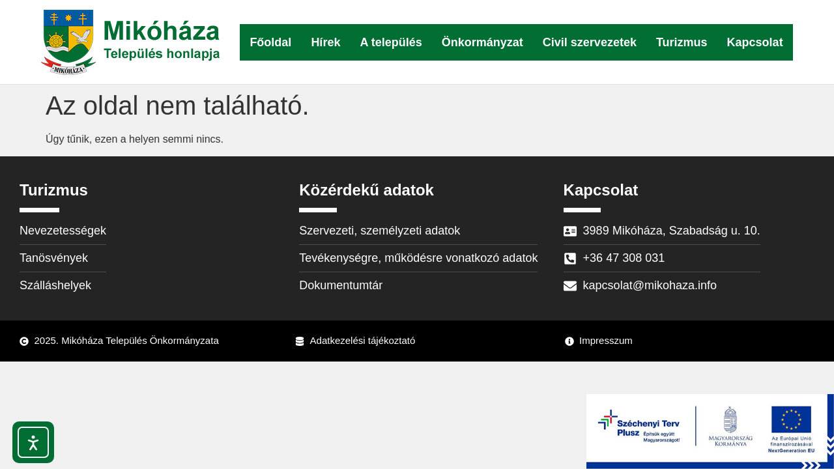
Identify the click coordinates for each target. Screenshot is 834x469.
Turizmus (682, 42)
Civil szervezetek (590, 42)
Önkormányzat (482, 42)
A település (391, 42)
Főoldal (270, 42)
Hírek (325, 42)
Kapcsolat (755, 42)
